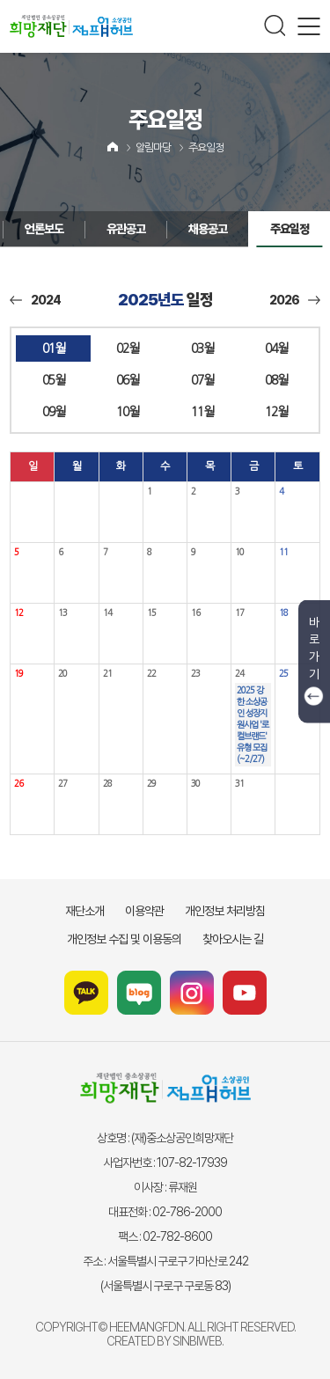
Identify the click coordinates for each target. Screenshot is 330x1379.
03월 (202, 348)
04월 (276, 348)
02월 (127, 348)
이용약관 (144, 911)
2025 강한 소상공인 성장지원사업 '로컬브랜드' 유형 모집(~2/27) (252, 724)
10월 (127, 412)
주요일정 (206, 148)
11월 (202, 412)
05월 (53, 380)
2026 (294, 300)
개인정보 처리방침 (225, 911)
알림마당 (153, 148)
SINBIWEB (197, 1341)
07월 (202, 380)
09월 (53, 412)
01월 (53, 348)
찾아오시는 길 (232, 939)
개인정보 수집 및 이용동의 (124, 939)
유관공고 (90, 229)
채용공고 (172, 229)
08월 (276, 380)
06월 (127, 380)
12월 (276, 412)
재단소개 (84, 911)
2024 (35, 300)
